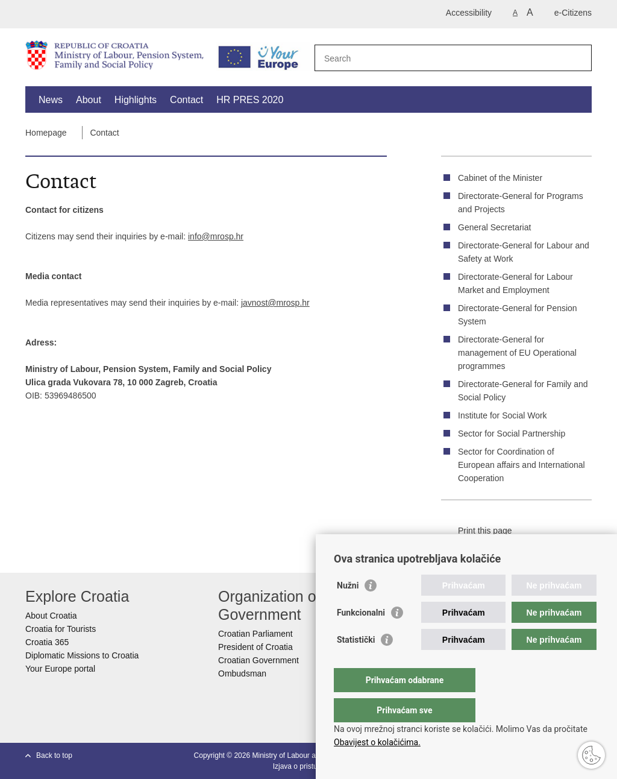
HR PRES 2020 (249, 100)
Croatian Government (258, 660)
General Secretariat (494, 227)
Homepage (46, 132)
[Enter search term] (440, 58)
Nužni (348, 609)
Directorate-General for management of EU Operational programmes (517, 353)
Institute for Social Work (502, 415)
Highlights (135, 100)
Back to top (54, 755)
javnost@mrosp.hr (275, 303)
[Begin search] (578, 58)
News (51, 100)
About (88, 100)
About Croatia (51, 615)
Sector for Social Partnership (511, 433)
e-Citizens (573, 12)
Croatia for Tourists (60, 629)
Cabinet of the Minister (500, 178)
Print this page (476, 531)
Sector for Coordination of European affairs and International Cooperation (521, 465)
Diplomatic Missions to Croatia (82, 655)
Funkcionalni (361, 637)
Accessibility (469, 12)
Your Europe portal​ (60, 668)
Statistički (356, 664)
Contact (186, 100)
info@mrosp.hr (215, 236)
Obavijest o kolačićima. (377, 742)
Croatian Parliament (255, 634)
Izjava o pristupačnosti (309, 766)
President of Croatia (255, 647)
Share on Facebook (486, 548)
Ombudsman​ (242, 673)
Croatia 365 (47, 642)
